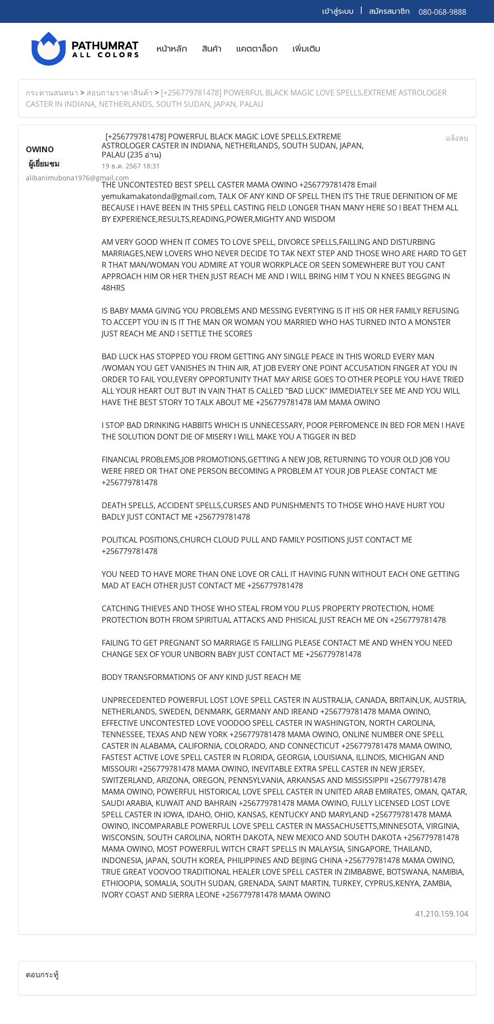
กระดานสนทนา (52, 92)
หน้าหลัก (172, 48)
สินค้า (211, 48)
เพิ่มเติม (306, 48)
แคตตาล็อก (257, 48)
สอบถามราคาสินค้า (119, 92)
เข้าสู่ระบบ (338, 11)
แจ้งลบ (457, 138)
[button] (336, 48)
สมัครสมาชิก (389, 11)
